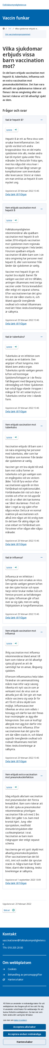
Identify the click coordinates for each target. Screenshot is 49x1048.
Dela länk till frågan (16, 194)
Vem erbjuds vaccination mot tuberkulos (20, 426)
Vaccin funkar (16, 18)
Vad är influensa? (14, 557)
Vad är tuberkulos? (15, 336)
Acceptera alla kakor (24, 1026)
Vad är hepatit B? (14, 119)
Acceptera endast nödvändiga (24, 1034)
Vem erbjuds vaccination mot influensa (20, 632)
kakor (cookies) (20, 1020)
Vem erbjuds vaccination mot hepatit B (20, 209)
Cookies (12, 969)
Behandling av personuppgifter (25, 974)
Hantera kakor (25, 1041)
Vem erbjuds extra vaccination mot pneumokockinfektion (21, 776)
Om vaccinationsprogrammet (17, 34)
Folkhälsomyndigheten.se (14, 4)
